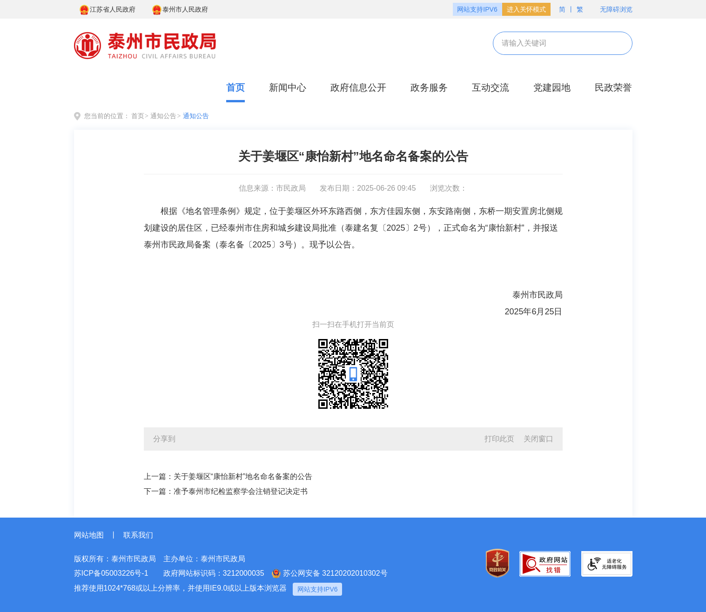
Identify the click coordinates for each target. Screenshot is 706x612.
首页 (235, 87)
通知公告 (163, 116)
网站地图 (89, 535)
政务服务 (429, 87)
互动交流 (490, 87)
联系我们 (138, 535)
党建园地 (552, 87)
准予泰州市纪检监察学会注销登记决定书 (241, 491)
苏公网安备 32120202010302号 (330, 573)
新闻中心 (287, 87)
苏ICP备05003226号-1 (111, 573)
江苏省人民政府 (107, 9)
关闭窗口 (538, 439)
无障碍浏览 (611, 9)
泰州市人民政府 (179, 9)
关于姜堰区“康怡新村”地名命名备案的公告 (243, 476)
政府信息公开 (358, 87)
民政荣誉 (613, 87)
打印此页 (499, 439)
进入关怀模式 (526, 9)
